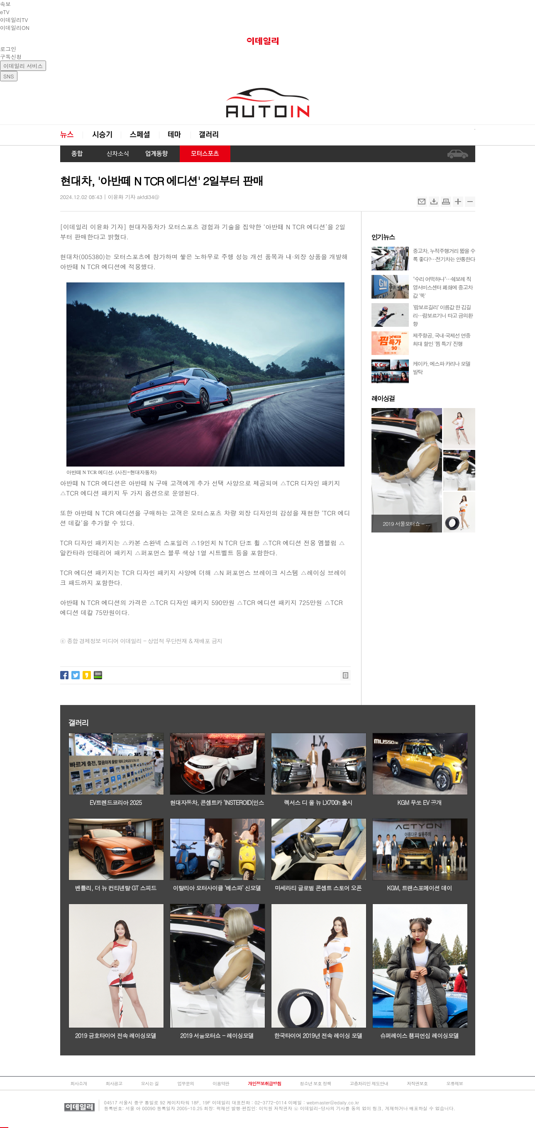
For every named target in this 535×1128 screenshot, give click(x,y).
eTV (5, 12)
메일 (422, 202)
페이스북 (64, 675)
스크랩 (434, 202)
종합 (77, 154)
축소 (470, 202)
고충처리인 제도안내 (369, 1083)
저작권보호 (417, 1083)
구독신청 (11, 57)
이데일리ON (14, 28)
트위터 (75, 675)
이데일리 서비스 (23, 66)
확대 (458, 202)
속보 (5, 4)
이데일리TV (14, 20)
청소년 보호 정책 (315, 1083)
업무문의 (185, 1083)
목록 (345, 675)
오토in (267, 103)
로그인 (8, 49)
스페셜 (140, 135)
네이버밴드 (98, 675)
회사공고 (114, 1083)
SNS (8, 76)
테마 (175, 135)
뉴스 (71, 135)
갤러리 (210, 135)
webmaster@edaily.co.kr (332, 1102)
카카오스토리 (87, 675)
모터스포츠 (205, 154)
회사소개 (79, 1083)
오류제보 (454, 1083)
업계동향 (157, 154)
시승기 (102, 135)
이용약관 (221, 1083)
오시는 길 (150, 1083)
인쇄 (446, 202)
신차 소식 (114, 154)
